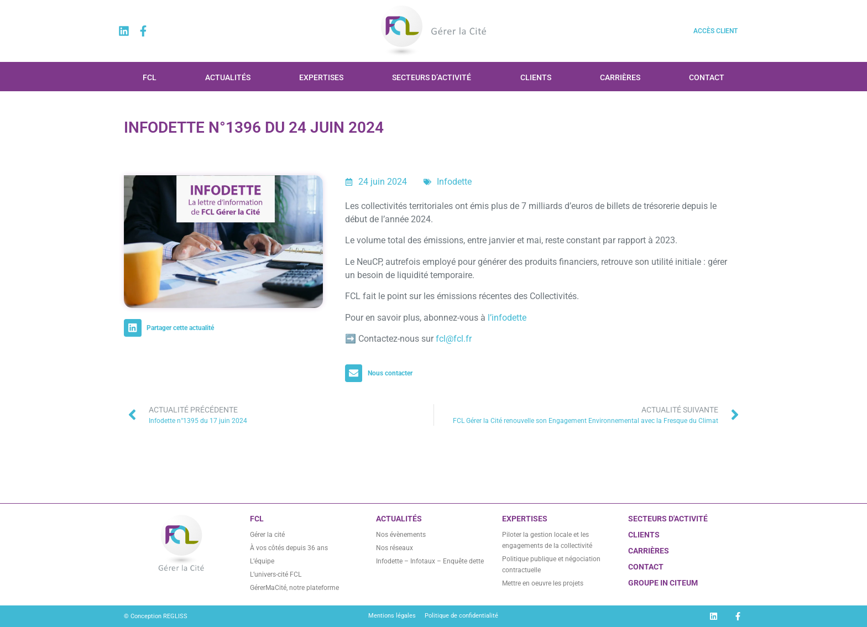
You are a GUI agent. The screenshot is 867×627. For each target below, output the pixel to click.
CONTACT (646, 566)
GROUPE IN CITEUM (663, 582)
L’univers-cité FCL (275, 574)
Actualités (227, 77)
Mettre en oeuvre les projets (542, 583)
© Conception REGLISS (155, 616)
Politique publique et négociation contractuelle (551, 564)
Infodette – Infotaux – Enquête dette (430, 561)
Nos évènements (401, 535)
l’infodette (507, 317)
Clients (535, 77)
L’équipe (262, 561)
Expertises (321, 77)
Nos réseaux (394, 548)
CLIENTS (644, 534)
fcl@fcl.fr (454, 338)
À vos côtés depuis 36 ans (289, 548)
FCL (149, 77)
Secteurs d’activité (431, 77)
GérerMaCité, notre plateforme (294, 588)
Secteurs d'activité (668, 518)
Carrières (620, 77)
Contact (706, 77)
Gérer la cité (267, 535)
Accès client (715, 31)
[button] (172, 328)
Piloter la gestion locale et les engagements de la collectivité (547, 540)
